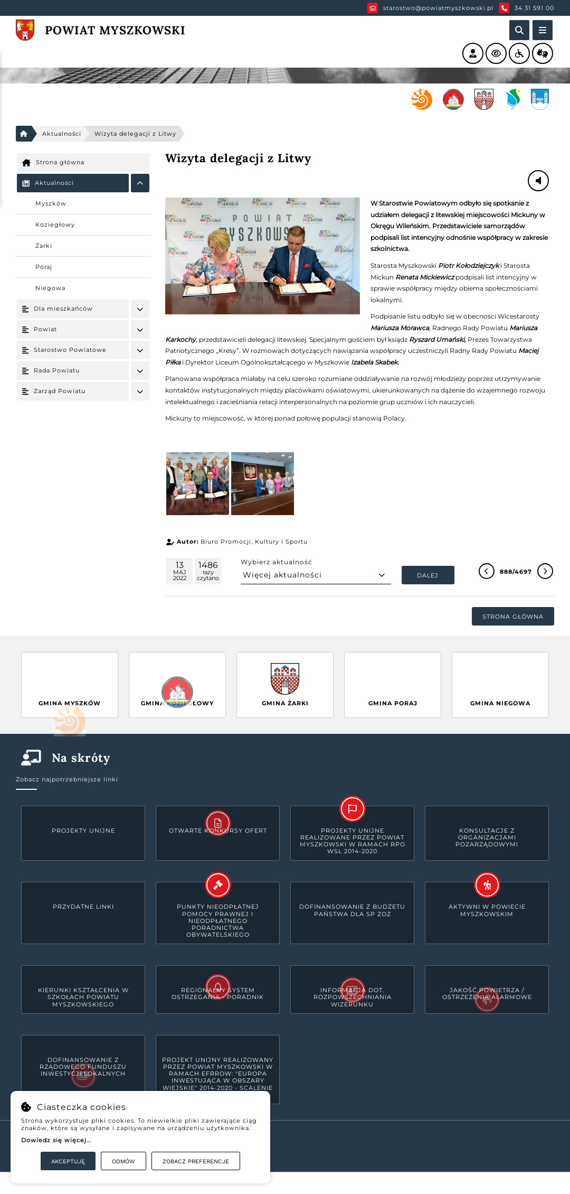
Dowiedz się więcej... (56, 1140)
